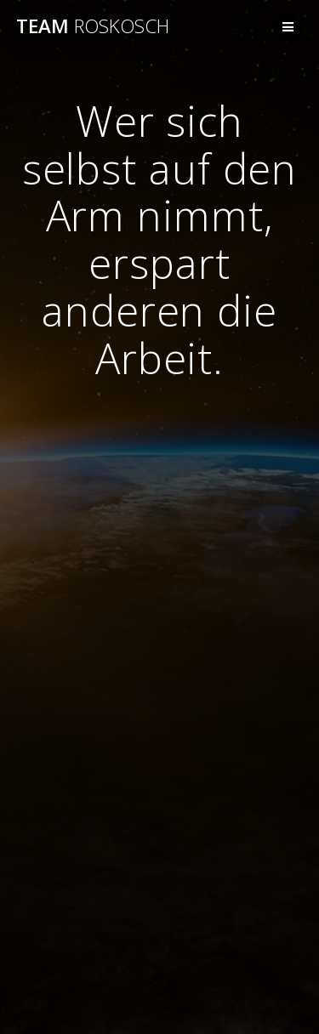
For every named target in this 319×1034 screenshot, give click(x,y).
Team (92, 26)
